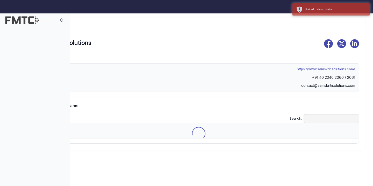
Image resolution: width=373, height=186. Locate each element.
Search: (324, 118)
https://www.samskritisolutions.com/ (326, 69)
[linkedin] (354, 43)
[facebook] (328, 43)
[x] (341, 43)
